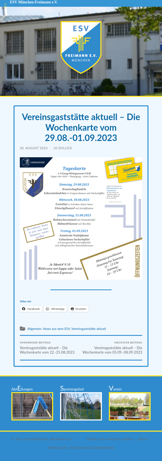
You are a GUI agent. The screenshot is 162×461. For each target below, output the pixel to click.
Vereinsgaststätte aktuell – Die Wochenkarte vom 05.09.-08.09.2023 (112, 347)
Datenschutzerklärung (92, 448)
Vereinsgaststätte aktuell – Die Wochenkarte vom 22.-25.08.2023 (50, 347)
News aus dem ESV (56, 329)
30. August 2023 (34, 148)
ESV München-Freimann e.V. (49, 439)
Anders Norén (120, 439)
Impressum (57, 448)
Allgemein (34, 329)
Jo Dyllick (62, 148)
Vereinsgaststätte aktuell (88, 329)
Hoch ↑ (144, 439)
